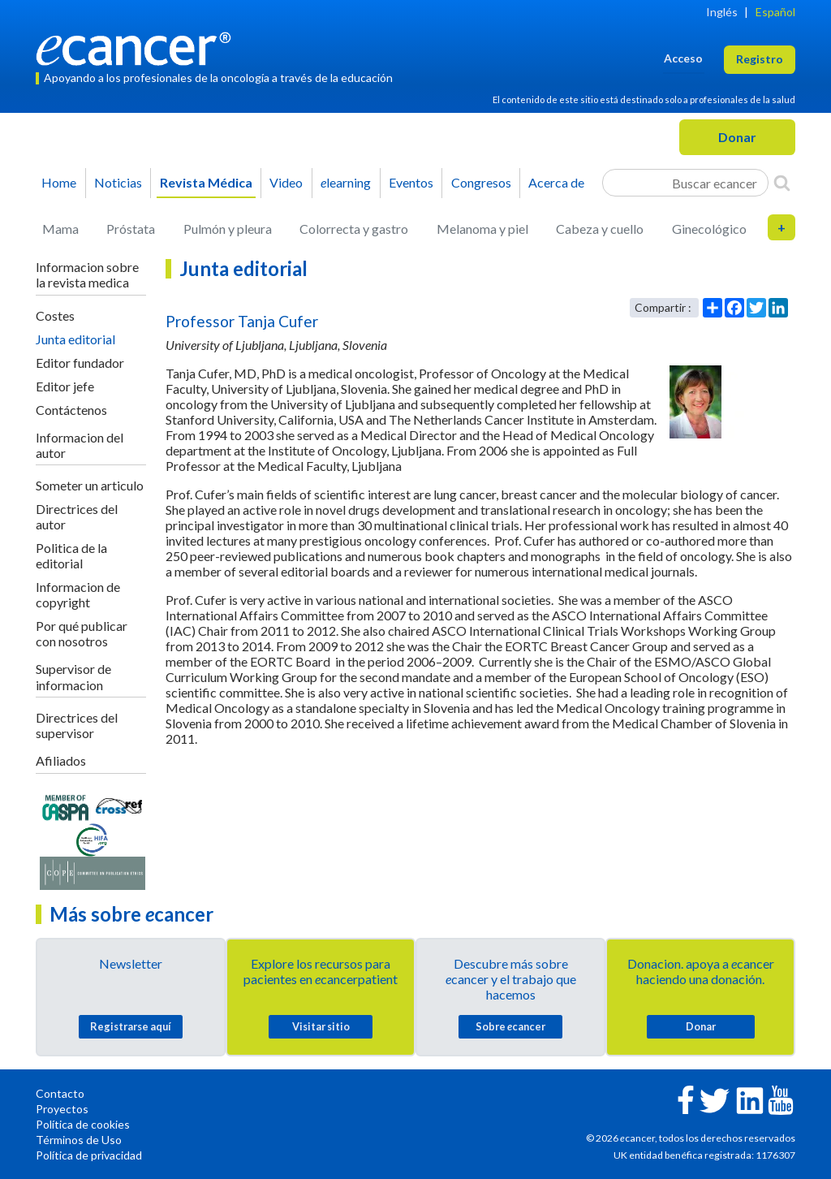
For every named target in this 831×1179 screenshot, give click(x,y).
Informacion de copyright (78, 594)
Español (775, 12)
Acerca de (556, 182)
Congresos (481, 182)
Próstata (130, 228)
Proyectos (62, 1109)
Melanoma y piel (482, 228)
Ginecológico (709, 228)
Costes (55, 315)
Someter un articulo (90, 485)
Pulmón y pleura (227, 228)
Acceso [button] (683, 58)
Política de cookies (83, 1124)
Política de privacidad (89, 1155)
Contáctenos (71, 409)
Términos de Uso (79, 1140)
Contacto (60, 1093)
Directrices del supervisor (77, 725)
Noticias (118, 182)
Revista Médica (206, 182)
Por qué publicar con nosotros (81, 633)
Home (58, 182)
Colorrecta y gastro (353, 228)
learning (346, 182)
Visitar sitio (321, 1026)
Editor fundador (80, 362)
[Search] (782, 182)
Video (286, 182)
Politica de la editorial (71, 555)
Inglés (722, 12)
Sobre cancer (510, 1026)
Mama (60, 228)
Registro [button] (759, 59)
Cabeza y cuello (600, 228)
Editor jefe (65, 386)
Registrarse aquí (130, 1026)
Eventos (411, 182)
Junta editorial (75, 339)
